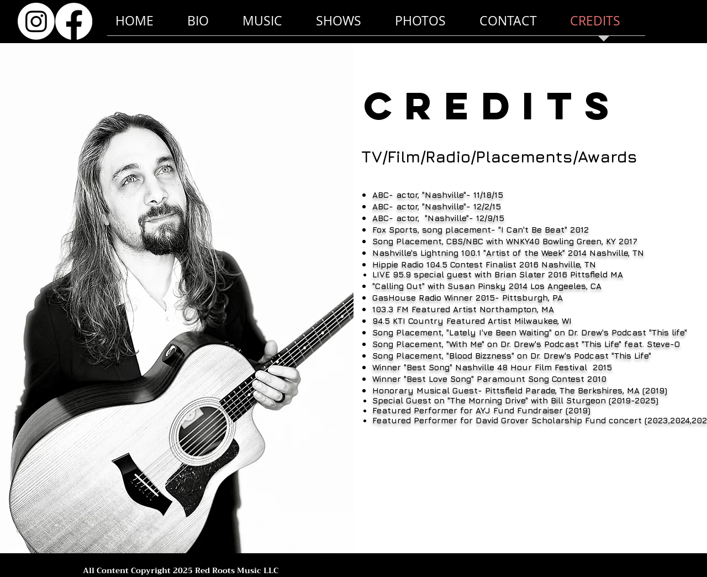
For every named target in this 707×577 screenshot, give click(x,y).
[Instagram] (36, 21)
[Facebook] (73, 21)
